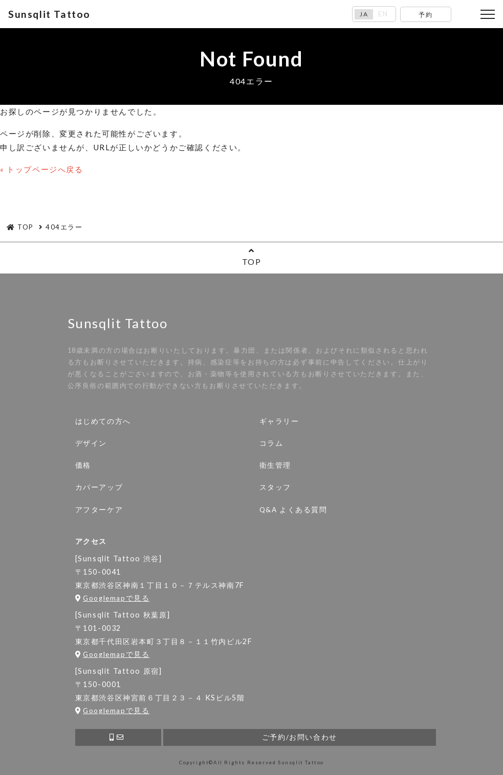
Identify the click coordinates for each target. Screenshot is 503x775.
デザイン (91, 443)
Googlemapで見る (112, 598)
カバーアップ (99, 487)
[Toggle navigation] (487, 14)
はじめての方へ (103, 421)
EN (383, 14)
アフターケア (99, 510)
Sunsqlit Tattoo (49, 14)
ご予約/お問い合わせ (299, 737)
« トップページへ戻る (41, 169)
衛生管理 (275, 465)
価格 (83, 465)
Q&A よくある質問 (293, 510)
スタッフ (275, 487)
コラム (271, 443)
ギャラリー (279, 421)
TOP (251, 256)
